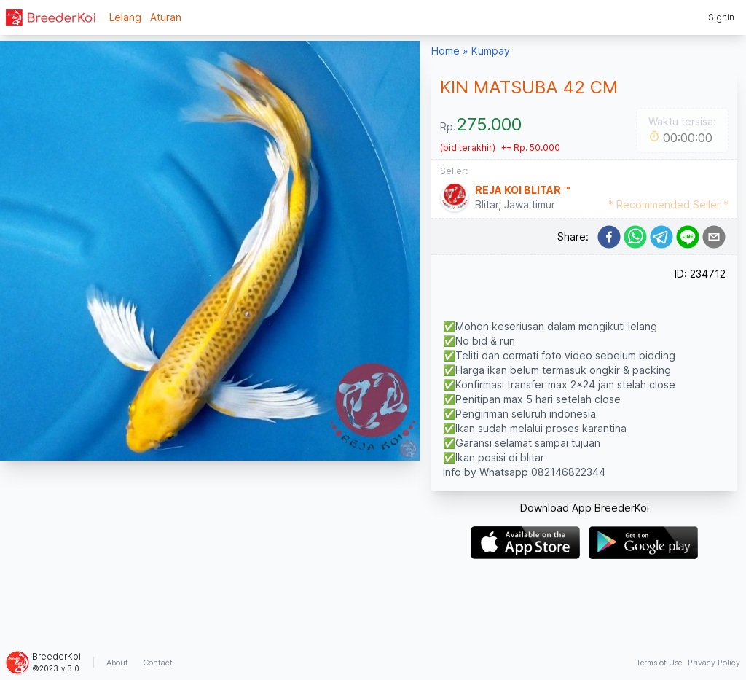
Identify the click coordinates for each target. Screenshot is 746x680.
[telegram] (661, 237)
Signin (721, 17)
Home (445, 50)
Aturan (165, 17)
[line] (687, 237)
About (117, 662)
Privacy (714, 662)
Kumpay (490, 50)
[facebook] (609, 237)
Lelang (125, 17)
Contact (158, 662)
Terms (659, 662)
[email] (714, 237)
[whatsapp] (635, 237)
